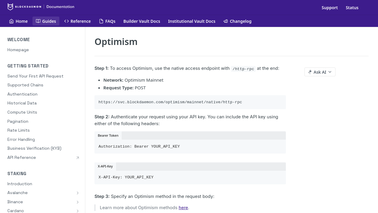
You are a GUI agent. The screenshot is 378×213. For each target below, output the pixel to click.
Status (352, 7)
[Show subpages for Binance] (77, 202)
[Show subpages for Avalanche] (77, 193)
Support (330, 7)
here (183, 207)
